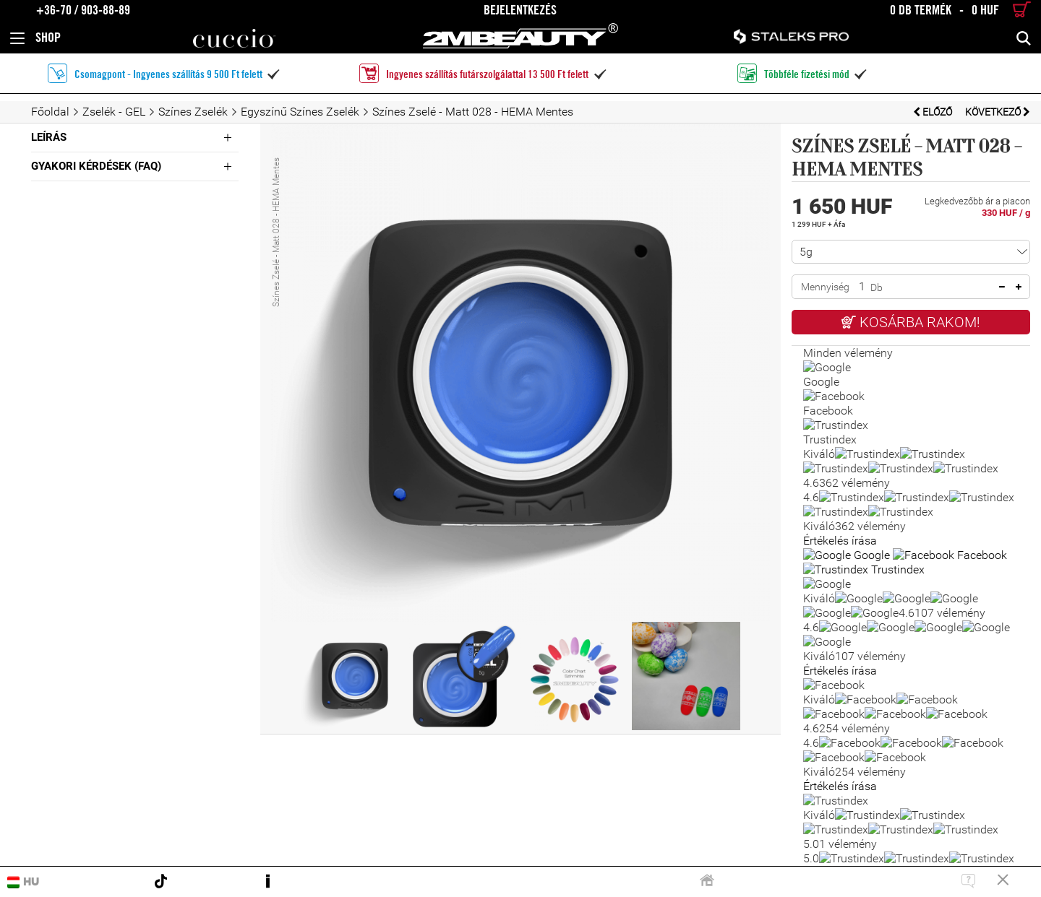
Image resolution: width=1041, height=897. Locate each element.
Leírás (49, 137)
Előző (933, 112)
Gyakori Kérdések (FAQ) (96, 166)
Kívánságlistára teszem (911, 373)
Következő (997, 112)
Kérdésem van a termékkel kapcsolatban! (911, 419)
